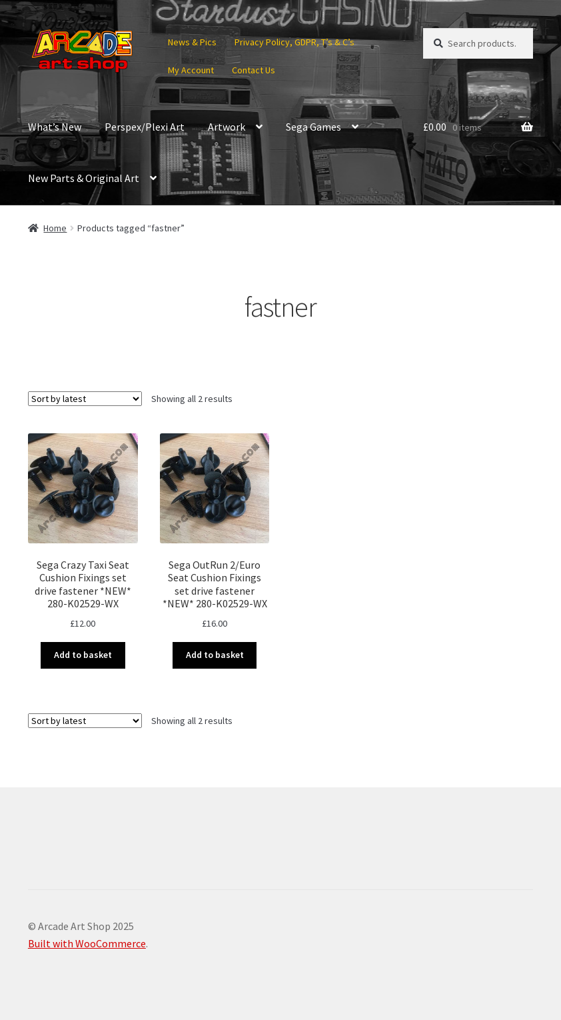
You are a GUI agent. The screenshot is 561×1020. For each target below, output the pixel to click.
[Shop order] (85, 398)
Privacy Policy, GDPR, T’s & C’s (294, 42)
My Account (191, 70)
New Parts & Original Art (83, 178)
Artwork (226, 126)
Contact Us (253, 70)
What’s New (54, 126)
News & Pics (192, 42)
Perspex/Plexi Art (145, 126)
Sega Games (313, 126)
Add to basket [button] (83, 655)
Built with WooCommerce (87, 943)
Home (55, 228)
